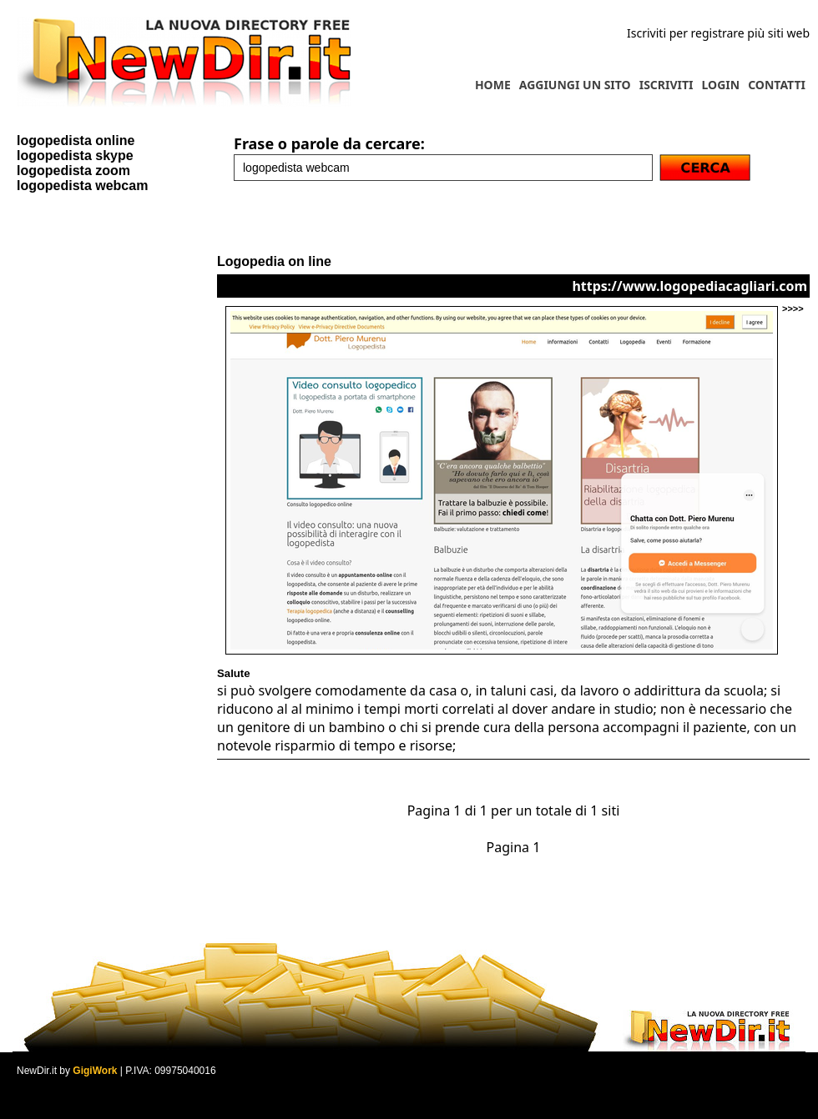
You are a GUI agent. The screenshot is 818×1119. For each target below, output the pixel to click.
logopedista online (75, 140)
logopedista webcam (82, 185)
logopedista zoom (73, 170)
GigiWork (95, 1070)
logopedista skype (75, 155)
